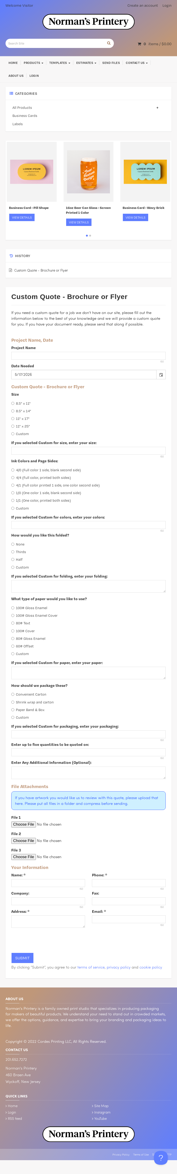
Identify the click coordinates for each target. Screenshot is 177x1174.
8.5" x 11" (21, 403)
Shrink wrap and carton (32, 702)
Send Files (111, 63)
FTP (169, 1154)
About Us (16, 75)
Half (17, 559)
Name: (18, 874)
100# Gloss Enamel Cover (34, 615)
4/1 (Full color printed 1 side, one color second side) (55, 485)
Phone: (99, 874)
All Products (86, 108)
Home (13, 63)
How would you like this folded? (40, 535)
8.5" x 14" (21, 411)
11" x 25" (20, 426)
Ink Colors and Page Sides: (34, 460)
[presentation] (46, 940)
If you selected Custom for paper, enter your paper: (57, 662)
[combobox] (84, 374)
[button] (160, 374)
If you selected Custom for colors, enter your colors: (58, 517)
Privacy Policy (121, 1154)
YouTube (100, 1118)
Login (166, 5)
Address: (20, 911)
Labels (17, 124)
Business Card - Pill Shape (29, 207)
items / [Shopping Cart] (154, 43)
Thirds (18, 552)
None (17, 544)
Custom (20, 434)
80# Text (20, 623)
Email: (99, 911)
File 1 (16, 817)
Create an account (142, 5)
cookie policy (150, 967)
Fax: (95, 893)
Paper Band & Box (27, 710)
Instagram (102, 1112)
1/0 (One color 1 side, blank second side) (46, 493)
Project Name (23, 347)
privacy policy (118, 967)
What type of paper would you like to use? (49, 598)
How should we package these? (39, 685)
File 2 (16, 833)
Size (15, 394)
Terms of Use (141, 1154)
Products (33, 63)
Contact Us (137, 63)
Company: (20, 893)
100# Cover (23, 631)
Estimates (86, 63)
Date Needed (22, 365)
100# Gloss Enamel (29, 608)
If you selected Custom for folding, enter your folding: (59, 576)
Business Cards (24, 115)
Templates (59, 63)
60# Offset (22, 646)
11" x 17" (20, 418)
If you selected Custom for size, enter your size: (54, 442)
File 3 (16, 850)
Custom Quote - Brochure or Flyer (41, 270)
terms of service (91, 967)
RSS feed (15, 1118)
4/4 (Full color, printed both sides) (41, 477)
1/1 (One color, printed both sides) (41, 500)
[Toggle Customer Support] (161, 1158)
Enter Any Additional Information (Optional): (51, 762)
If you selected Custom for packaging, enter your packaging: (65, 726)
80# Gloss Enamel (28, 638)
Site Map (101, 1105)
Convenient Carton (28, 694)
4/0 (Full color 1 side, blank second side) (46, 470)
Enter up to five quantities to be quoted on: (50, 744)
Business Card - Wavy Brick (143, 207)
